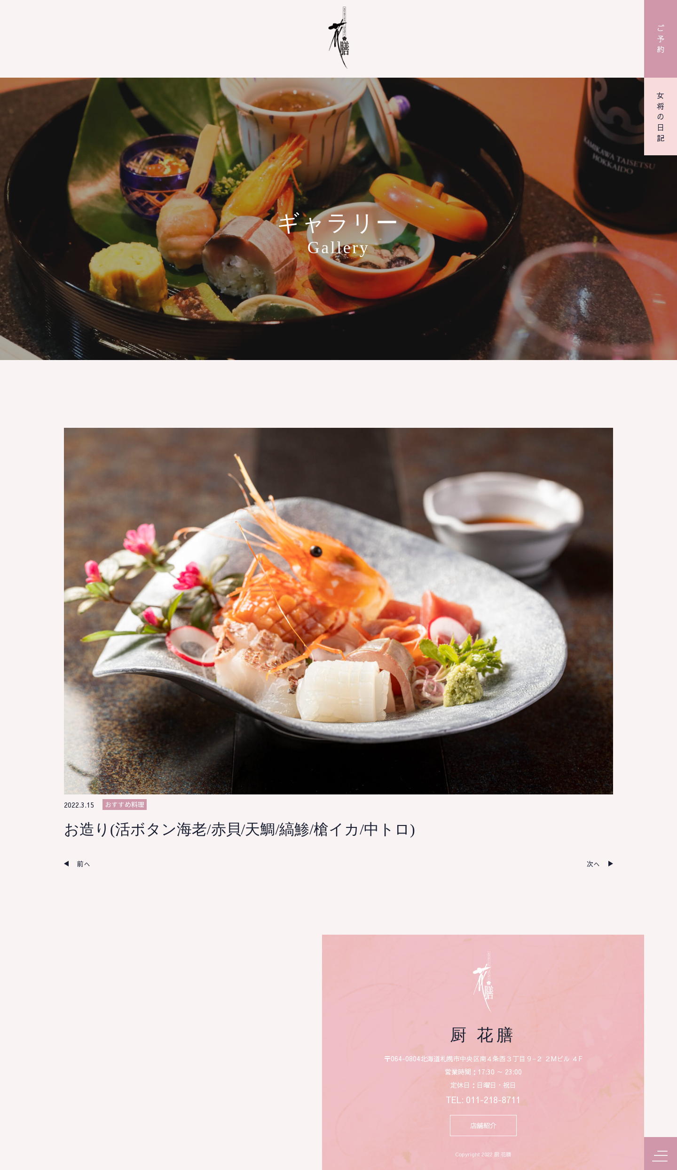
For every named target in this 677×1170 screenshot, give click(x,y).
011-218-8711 (493, 1100)
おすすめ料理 (124, 804)
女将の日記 (660, 117)
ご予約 (660, 39)
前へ (83, 863)
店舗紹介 (483, 1125)
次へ (593, 863)
